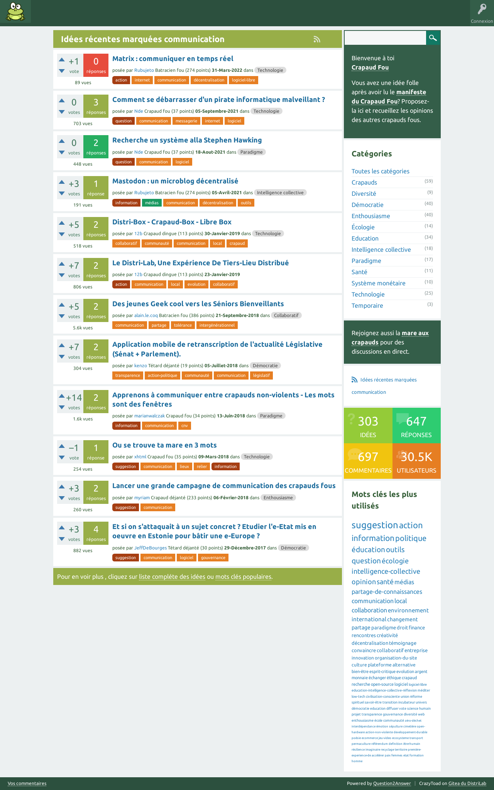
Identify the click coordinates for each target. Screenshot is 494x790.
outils (246, 202)
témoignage (402, 643)
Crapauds (364, 182)
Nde (138, 111)
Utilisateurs (132, 17)
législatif (261, 375)
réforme (416, 696)
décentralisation (209, 80)
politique (410, 538)
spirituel (358, 702)
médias (152, 202)
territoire (401, 749)
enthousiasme (363, 720)
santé (385, 581)
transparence (127, 375)
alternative (404, 664)
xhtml (140, 456)
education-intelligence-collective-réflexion (384, 690)
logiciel (234, 121)
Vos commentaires (27, 783)
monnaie (360, 677)
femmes (397, 755)
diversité (410, 714)
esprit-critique (382, 671)
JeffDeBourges (150, 547)
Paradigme (251, 151)
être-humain (411, 744)
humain (425, 708)
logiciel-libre (243, 80)
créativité (387, 635)
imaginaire (372, 749)
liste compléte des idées (172, 576)
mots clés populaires (243, 576)
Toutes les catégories (380, 171)
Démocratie (265, 365)
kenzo (140, 365)
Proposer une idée (173, 17)
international (369, 619)
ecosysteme (400, 738)
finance (417, 627)
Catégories (99, 17)
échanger (377, 677)
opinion (364, 581)
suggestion (125, 466)
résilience (358, 749)
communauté (157, 243)
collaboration (369, 610)
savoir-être (373, 702)
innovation (363, 657)
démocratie (360, 708)
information (126, 202)
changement (402, 619)
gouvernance (213, 557)
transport (416, 738)
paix (388, 755)
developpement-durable (410, 732)
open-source (382, 684)
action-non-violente (379, 732)
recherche (361, 684)
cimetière (409, 726)
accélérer (378, 755)
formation (416, 755)
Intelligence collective (280, 192)
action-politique (162, 375)
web (421, 714)
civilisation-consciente (383, 696)
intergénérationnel (217, 325)
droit (402, 627)
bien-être (360, 671)
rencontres (364, 635)
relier (202, 466)
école (378, 720)
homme (357, 761)
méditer (424, 690)
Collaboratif (286, 315)
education (378, 708)
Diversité (364, 193)
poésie (356, 738)
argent (421, 671)
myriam (142, 497)
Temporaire (367, 305)
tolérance (183, 325)
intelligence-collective (386, 571)
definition (396, 744)
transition (390, 702)
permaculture (361, 744)
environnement (408, 610)
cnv (184, 425)
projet (356, 714)
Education (365, 238)
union (405, 696)
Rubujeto (144, 70)
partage (159, 325)
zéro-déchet (413, 720)
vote (402, 708)
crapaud (237, 243)
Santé (359, 271)
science (412, 708)
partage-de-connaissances (387, 591)
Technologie (270, 70)
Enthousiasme (278, 497)
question (123, 121)
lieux (184, 466)
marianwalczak (149, 415)
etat (406, 755)
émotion (382, 726)
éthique (394, 677)
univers (421, 702)
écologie (395, 561)
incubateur (406, 702)
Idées (44, 17)
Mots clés (70, 17)
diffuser (392, 708)
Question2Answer (392, 783)
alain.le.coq (146, 315)
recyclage (387, 749)
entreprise (416, 650)
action (121, 80)
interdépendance (364, 726)
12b (138, 233)
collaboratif (126, 243)
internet (142, 80)
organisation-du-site (396, 657)
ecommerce (370, 738)
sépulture (396, 726)
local (217, 243)
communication (171, 80)
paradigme (383, 627)
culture (359, 664)
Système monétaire (379, 283)
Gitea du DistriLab (467, 783)
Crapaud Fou (370, 67)
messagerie (186, 121)
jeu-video (385, 738)
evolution (196, 284)
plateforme (380, 664)
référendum (379, 744)
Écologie (363, 227)
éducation (368, 549)
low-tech (358, 696)
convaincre (364, 650)
